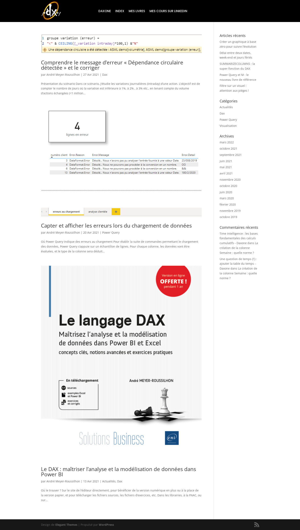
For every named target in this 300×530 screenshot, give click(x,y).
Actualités (109, 481)
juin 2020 (226, 192)
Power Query (111, 232)
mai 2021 (226, 167)
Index (119, 11)
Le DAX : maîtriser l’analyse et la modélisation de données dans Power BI (118, 471)
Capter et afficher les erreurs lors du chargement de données (116, 225)
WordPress (106, 525)
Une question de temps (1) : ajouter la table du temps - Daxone (238, 264)
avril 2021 (226, 173)
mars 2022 (227, 142)
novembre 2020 (230, 180)
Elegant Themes (66, 525)
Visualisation (228, 126)
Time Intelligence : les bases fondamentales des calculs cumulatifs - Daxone (239, 238)
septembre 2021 (231, 155)
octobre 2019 (228, 217)
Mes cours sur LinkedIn (168, 11)
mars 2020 (227, 198)
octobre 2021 (228, 148)
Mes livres (137, 11)
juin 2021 (226, 161)
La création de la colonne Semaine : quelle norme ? (239, 248)
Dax (104, 75)
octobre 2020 (228, 186)
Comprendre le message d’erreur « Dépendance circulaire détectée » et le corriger (112, 65)
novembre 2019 (230, 211)
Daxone (104, 11)
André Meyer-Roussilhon (63, 75)
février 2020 (228, 204)
